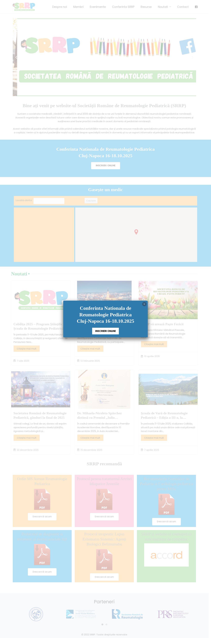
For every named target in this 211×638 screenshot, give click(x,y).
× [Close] (144, 304)
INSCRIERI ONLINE (105, 331)
